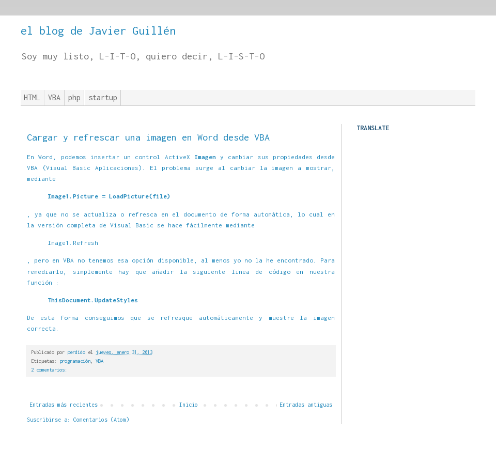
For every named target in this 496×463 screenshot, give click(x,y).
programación (74, 361)
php (74, 97)
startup (102, 97)
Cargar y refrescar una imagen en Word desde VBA (148, 137)
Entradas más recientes (63, 405)
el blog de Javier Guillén (98, 30)
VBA (54, 97)
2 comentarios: (49, 370)
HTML (32, 97)
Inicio (188, 405)
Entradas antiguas (306, 405)
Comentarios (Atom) (101, 419)
